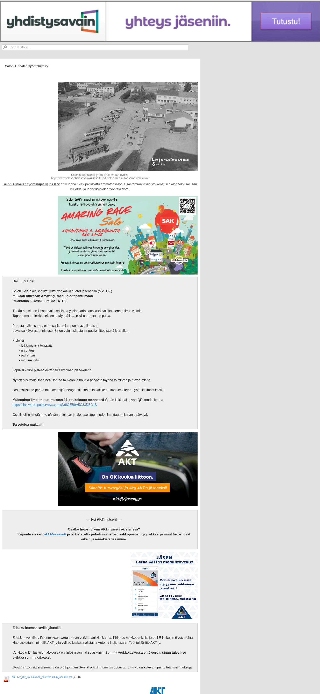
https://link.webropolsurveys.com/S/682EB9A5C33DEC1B (55, 405)
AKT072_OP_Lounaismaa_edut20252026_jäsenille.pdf (42, 677)
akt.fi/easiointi (55, 534)
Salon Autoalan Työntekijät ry (26, 66)
